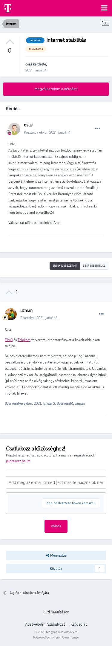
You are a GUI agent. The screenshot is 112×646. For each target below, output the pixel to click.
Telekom (24, 339)
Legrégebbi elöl (94, 266)
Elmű (9, 339)
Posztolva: (39, 317)
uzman (26, 310)
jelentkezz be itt (18, 461)
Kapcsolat (78, 624)
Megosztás (56, 555)
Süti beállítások (56, 612)
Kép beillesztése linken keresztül (71, 503)
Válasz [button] (56, 526)
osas (28, 64)
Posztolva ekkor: (47, 132)
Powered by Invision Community (56, 637)
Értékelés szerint (65, 266)
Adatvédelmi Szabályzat (45, 624)
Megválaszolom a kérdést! (56, 89)
